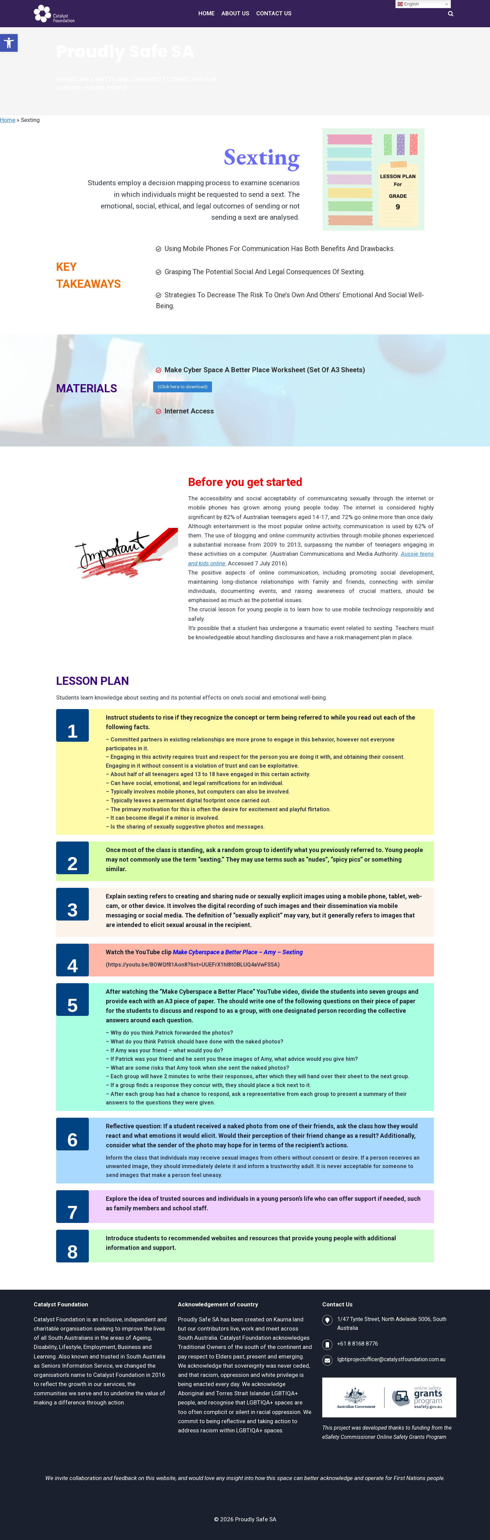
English (408, 4)
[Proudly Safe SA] (54, 13)
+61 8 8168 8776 (357, 1343)
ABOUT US (235, 13)
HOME (206, 13)
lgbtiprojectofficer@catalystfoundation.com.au (391, 1359)
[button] (9, 43)
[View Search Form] (450, 13)
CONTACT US (274, 13)
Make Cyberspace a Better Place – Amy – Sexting (238, 952)
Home (7, 119)
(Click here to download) (183, 386)
